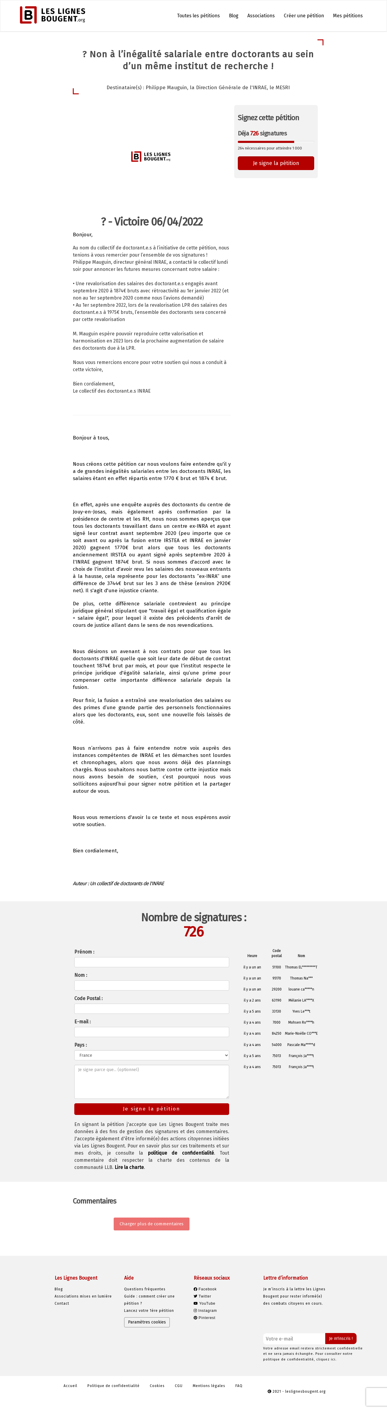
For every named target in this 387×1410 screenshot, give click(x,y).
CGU (179, 1386)
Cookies (157, 1386)
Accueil (70, 1386)
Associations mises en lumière (83, 1296)
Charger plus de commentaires (152, 1224)
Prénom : (84, 952)
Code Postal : (88, 998)
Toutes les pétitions (198, 15)
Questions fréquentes (145, 1289)
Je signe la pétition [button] (276, 163)
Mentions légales (209, 1386)
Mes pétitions (348, 15)
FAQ (239, 1386)
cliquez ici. (326, 1359)
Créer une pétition (304, 15)
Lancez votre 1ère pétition (149, 1311)
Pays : (80, 1045)
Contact (62, 1303)
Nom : (80, 975)
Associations (261, 15)
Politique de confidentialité (113, 1386)
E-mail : (82, 1022)
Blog (233, 15)
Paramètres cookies (147, 1322)
